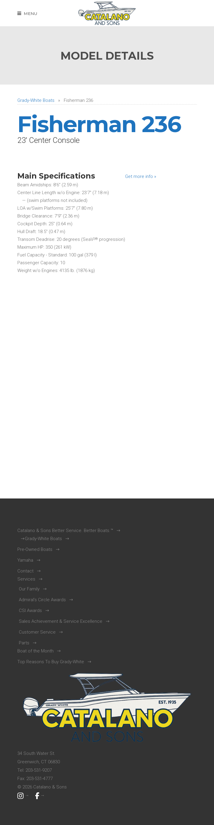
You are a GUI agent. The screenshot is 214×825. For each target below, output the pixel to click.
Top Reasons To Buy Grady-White (50, 661)
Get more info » (140, 176)
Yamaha (25, 560)
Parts (24, 643)
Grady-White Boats (35, 100)
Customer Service (37, 632)
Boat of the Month (35, 651)
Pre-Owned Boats (34, 549)
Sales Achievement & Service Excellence (60, 621)
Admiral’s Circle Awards (42, 599)
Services (26, 579)
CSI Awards (30, 610)
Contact (25, 571)
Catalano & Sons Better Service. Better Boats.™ (65, 530)
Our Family (29, 589)
